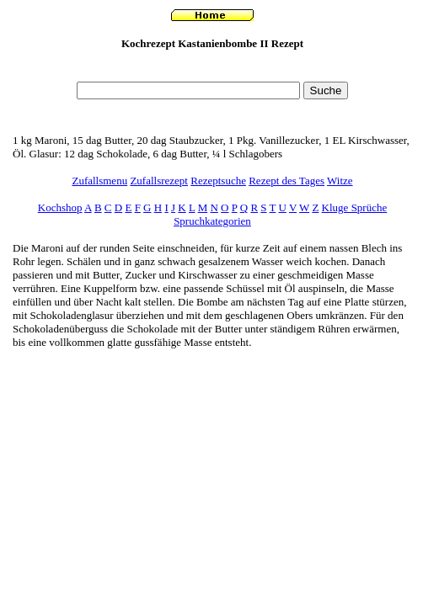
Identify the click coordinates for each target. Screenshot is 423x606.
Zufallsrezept (159, 180)
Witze (340, 180)
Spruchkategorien (212, 221)
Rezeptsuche (218, 180)
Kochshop (60, 207)
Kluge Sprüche (355, 207)
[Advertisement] (212, 70)
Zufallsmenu (99, 180)
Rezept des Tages (286, 180)
